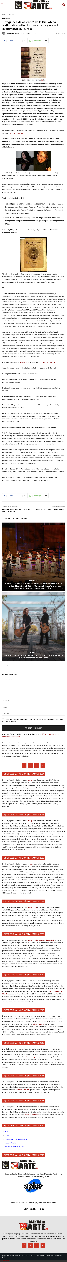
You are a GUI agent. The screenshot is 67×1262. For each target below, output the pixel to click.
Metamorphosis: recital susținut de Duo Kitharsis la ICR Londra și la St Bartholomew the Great (33, 656)
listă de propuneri (38, 1024)
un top (30, 780)
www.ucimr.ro (24, 362)
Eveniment (11, 14)
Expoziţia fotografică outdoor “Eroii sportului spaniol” (16, 510)
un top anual (32, 907)
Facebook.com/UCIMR (48, 362)
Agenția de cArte (14, 33)
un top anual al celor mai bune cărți (41, 940)
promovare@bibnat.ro (16, 133)
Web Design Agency (54, 1255)
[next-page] (7, 665)
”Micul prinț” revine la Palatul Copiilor (50, 509)
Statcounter (4, 1261)
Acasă (4, 14)
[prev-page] (3, 665)
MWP (4, 1257)
